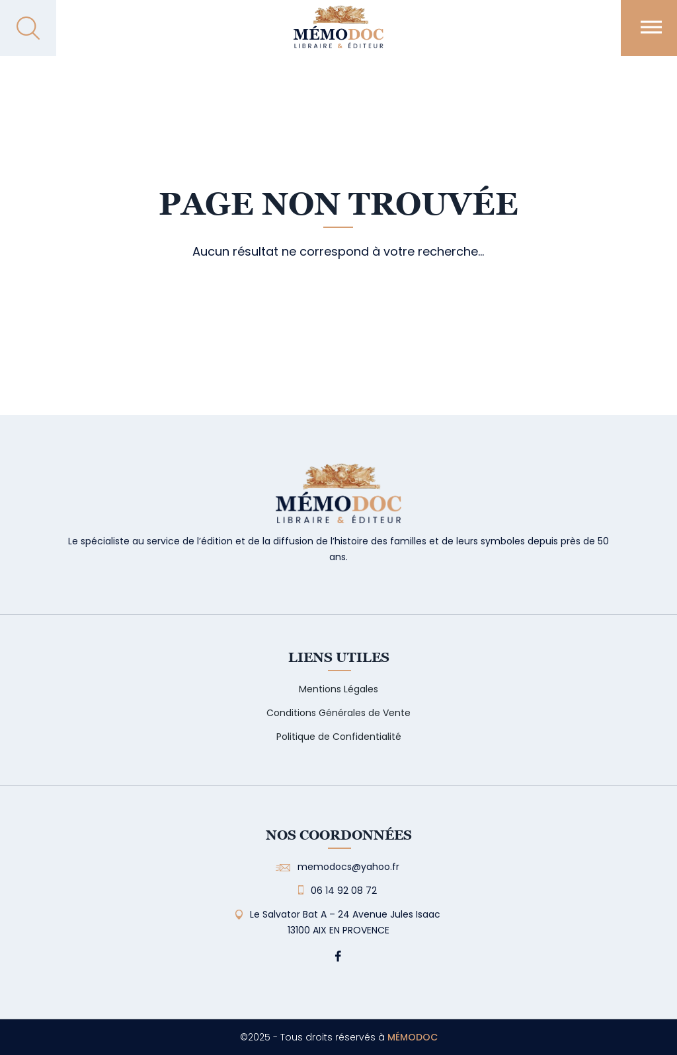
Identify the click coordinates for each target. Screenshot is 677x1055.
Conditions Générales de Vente (338, 712)
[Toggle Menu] (651, 26)
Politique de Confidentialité (338, 736)
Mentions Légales (338, 689)
